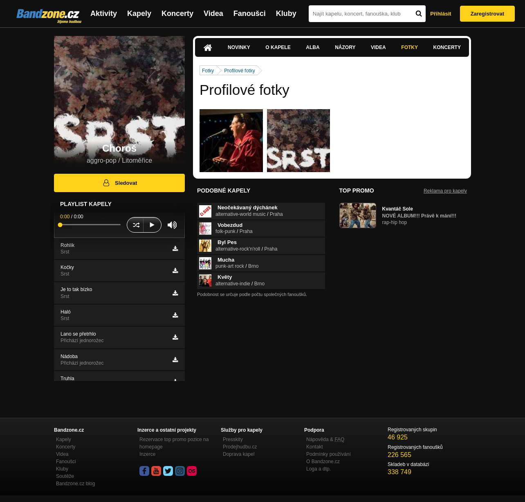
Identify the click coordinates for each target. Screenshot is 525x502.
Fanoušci (249, 13)
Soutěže (65, 476)
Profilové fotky (239, 71)
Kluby (286, 13)
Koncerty (177, 13)
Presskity (233, 439)
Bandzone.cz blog (75, 483)
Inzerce (147, 454)
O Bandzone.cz (323, 461)
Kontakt (314, 447)
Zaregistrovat (487, 14)
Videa (213, 13)
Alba (312, 47)
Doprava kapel (238, 454)
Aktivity (103, 13)
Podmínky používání (328, 454)
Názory (345, 47)
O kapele (277, 47)
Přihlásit (440, 14)
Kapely (139, 13)
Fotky (409, 47)
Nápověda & (325, 439)
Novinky (239, 47)
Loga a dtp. (318, 469)
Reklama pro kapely (445, 191)
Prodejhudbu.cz (240, 447)
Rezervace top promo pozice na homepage (174, 443)
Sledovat (119, 182)
